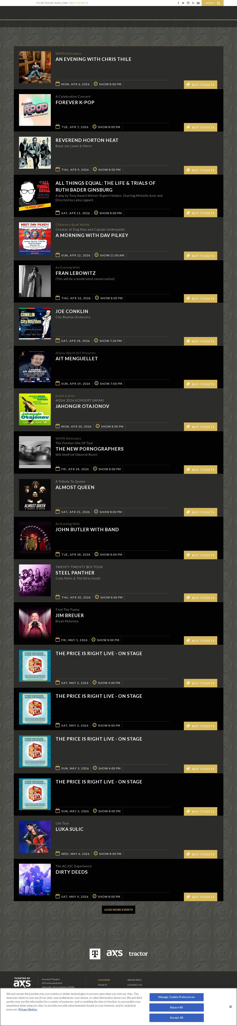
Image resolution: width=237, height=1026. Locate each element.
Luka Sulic (69, 830)
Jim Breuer (70, 616)
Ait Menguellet (77, 359)
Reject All (176, 1007)
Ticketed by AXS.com (116, 29)
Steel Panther (75, 573)
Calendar (104, 980)
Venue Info (134, 980)
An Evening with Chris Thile (94, 59)
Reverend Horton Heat (87, 140)
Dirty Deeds (72, 872)
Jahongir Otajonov (82, 407)
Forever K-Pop (75, 102)
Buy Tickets (79, 3)
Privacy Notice (28, 1009)
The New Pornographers (90, 450)
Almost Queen (75, 488)
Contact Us (134, 985)
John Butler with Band (87, 530)
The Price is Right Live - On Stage (99, 654)
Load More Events (118, 910)
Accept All (176, 1017)
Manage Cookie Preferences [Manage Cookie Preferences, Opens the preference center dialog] (176, 997)
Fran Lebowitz (76, 274)
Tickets (102, 985)
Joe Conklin (72, 312)
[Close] (230, 1006)
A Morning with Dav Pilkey (92, 236)
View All (217, 28)
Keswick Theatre (30, 12)
